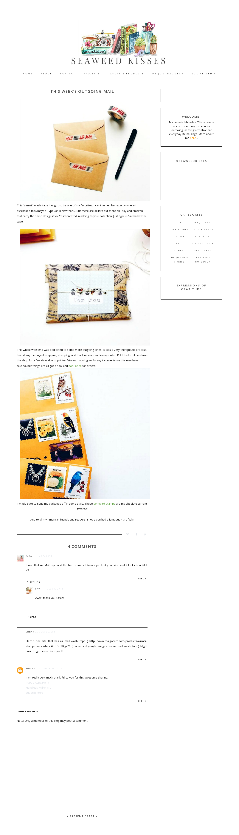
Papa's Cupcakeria (37, 682)
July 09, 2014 (54, 588)
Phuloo (31, 668)
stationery (202, 250)
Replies (35, 582)
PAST (91, 816)
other (179, 250)
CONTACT (67, 73)
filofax (179, 236)
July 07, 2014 (43, 556)
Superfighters (35, 692)
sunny (30, 632)
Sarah (30, 556)
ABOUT (46, 73)
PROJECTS (92, 73)
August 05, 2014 (46, 632)
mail (179, 243)
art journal (202, 222)
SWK (37, 588)
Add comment (29, 711)
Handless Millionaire (38, 687)
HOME (28, 73)
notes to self (202, 243)
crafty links (179, 229)
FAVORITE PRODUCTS (126, 73)
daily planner (202, 229)
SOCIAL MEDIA (204, 73)
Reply (142, 578)
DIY (179, 222)
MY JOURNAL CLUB (168, 73)
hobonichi (203, 236)
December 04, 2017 (50, 668)
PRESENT (75, 816)
